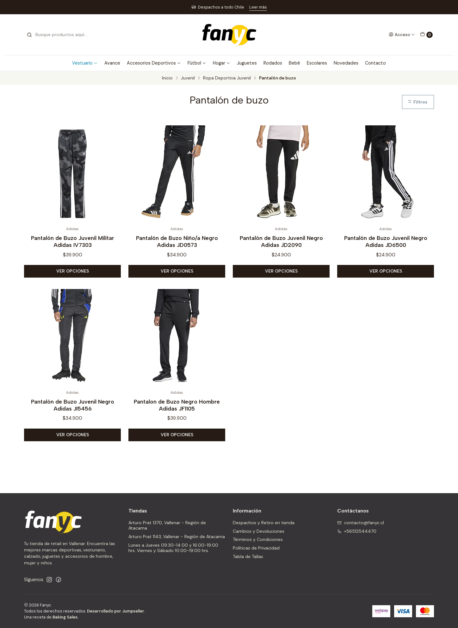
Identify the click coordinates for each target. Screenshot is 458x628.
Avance (112, 63)
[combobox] (59, 34)
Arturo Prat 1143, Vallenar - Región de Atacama (176, 536)
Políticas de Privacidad (256, 548)
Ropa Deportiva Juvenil (227, 78)
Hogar (221, 63)
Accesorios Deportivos (154, 63)
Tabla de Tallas (248, 556)
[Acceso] (402, 34)
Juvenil (188, 78)
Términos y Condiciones (258, 539)
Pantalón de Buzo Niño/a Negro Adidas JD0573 (177, 241)
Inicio (167, 78)
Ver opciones (72, 270)
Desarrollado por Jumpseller (115, 611)
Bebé (294, 63)
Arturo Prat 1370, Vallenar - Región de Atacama (167, 525)
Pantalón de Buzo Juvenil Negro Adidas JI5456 (72, 411)
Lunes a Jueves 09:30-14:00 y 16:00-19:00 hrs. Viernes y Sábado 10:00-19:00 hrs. (173, 548)
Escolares (317, 63)
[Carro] (426, 35)
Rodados (272, 63)
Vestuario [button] (85, 63)
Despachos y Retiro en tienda (263, 522)
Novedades (346, 63)
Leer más (258, 7)
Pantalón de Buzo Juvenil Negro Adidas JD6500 (385, 241)
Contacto (375, 63)
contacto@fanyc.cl (360, 522)
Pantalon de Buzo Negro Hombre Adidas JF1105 (177, 411)
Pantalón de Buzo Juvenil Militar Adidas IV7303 (72, 241)
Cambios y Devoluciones (258, 531)
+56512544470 (356, 531)
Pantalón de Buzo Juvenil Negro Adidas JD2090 (281, 241)
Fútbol (197, 63)
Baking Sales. (65, 617)
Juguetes (247, 63)
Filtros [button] (417, 102)
